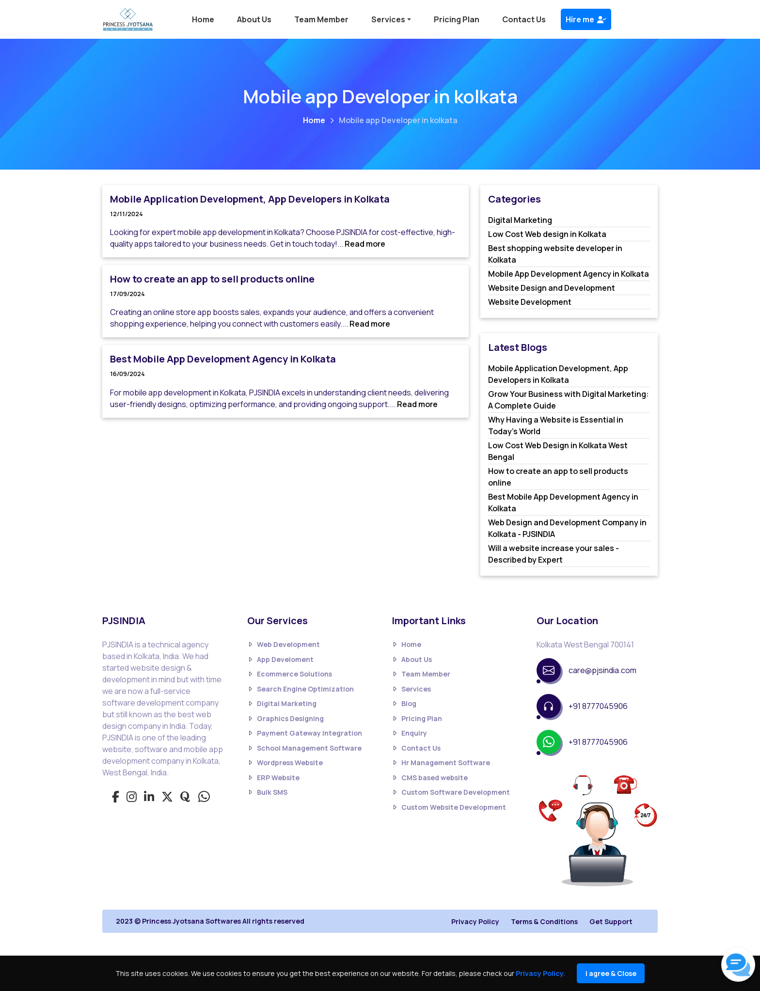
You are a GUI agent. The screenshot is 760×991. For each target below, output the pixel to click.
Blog (404, 704)
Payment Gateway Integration (304, 733)
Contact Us (524, 19)
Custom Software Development (451, 792)
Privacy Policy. (540, 973)
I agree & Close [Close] (611, 973)
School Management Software (304, 748)
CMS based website (430, 777)
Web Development (283, 645)
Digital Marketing (520, 220)
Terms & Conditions (544, 921)
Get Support (611, 921)
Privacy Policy (475, 921)
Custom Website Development (449, 807)
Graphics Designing (285, 718)
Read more (365, 243)
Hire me (586, 19)
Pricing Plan (456, 19)
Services (411, 689)
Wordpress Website (285, 763)
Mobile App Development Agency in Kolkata (568, 273)
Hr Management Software (441, 763)
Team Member (321, 19)
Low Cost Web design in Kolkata (547, 234)
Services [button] (388, 19)
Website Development (529, 302)
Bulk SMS (267, 792)
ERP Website (273, 777)
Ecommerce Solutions (289, 674)
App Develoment (280, 659)
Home (203, 19)
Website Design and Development (551, 288)
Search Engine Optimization (300, 689)
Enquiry (409, 733)
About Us (254, 19)
